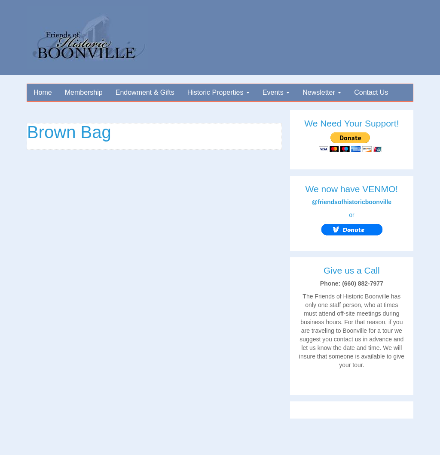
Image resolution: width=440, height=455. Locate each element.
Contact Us (371, 92)
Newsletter (321, 92)
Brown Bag (69, 132)
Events (276, 92)
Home (43, 92)
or (351, 224)
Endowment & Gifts (145, 92)
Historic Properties (218, 92)
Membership (84, 92)
